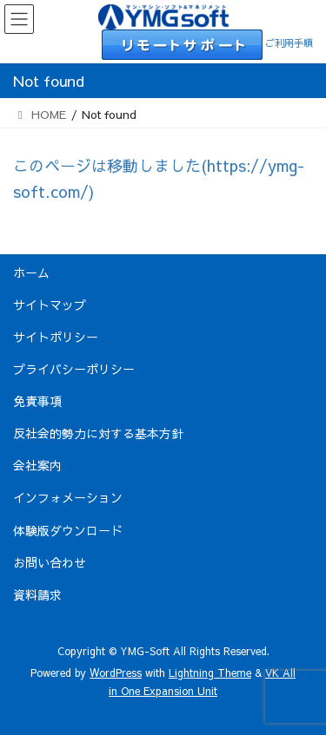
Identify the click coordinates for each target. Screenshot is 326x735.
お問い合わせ (49, 562)
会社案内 (37, 465)
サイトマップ (49, 304)
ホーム (31, 272)
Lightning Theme (210, 672)
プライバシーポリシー (74, 368)
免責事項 (37, 401)
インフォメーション (68, 497)
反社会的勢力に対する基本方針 (98, 433)
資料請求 (37, 594)
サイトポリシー (55, 336)
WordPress (116, 672)
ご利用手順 (289, 42)
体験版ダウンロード (68, 530)
